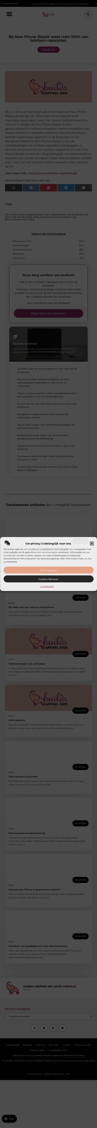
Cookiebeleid (47, 586)
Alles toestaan (48, 570)
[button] (91, 543)
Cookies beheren (48, 579)
